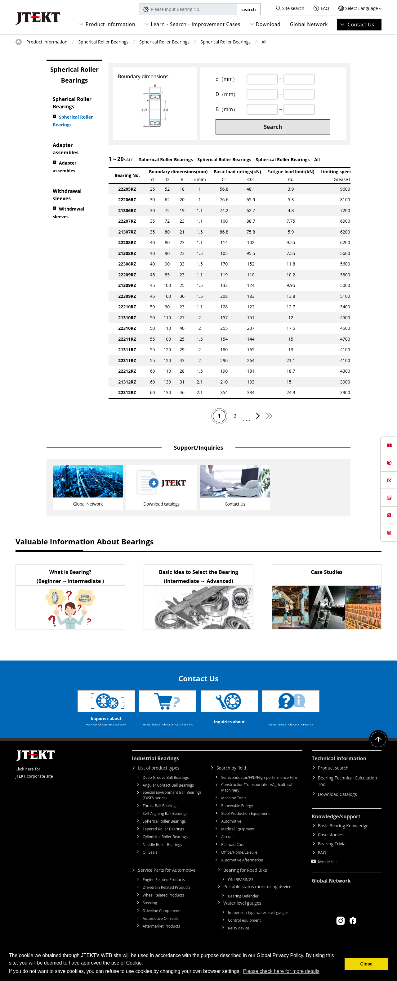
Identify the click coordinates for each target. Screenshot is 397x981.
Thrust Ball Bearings (160, 816)
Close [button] (366, 963)
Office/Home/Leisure (239, 862)
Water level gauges (242, 913)
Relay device (238, 938)
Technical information (339, 768)
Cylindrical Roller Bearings (165, 847)
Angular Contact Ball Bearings (168, 795)
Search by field (231, 778)
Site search (293, 8)
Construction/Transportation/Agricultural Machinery (256, 797)
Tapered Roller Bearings (163, 839)
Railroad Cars (232, 854)
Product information (110, 24)
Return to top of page (378, 749)
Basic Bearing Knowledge (343, 836)
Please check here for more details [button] (281, 971)
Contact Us (361, 24)
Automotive (231, 831)
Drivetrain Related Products (166, 897)
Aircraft (227, 847)
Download (268, 24)
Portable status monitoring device (257, 897)
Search (273, 126)
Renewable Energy (237, 816)
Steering (150, 913)
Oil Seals (150, 862)
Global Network (309, 24)
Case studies (330, 845)
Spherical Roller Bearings (103, 42)
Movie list (327, 872)
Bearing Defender (243, 906)
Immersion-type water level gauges (258, 922)
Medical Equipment (238, 839)
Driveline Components (162, 921)
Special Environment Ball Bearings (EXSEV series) (172, 805)
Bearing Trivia (332, 854)
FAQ (325, 8)
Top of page (19, 42)
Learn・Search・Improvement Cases (195, 24)
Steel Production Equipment (245, 823)
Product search (333, 778)
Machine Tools (233, 808)
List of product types (158, 778)
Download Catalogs (337, 804)
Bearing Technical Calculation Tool (347, 791)
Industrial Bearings (155, 768)
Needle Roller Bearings (162, 854)
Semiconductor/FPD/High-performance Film (259, 787)
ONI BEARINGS (240, 889)
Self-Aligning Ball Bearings (165, 823)
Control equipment (244, 930)
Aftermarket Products (161, 936)
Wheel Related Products (163, 905)
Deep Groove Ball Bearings (166, 787)
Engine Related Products (164, 889)
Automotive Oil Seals (160, 928)
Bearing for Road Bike (245, 880)
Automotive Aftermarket (242, 870)
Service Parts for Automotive (166, 880)
